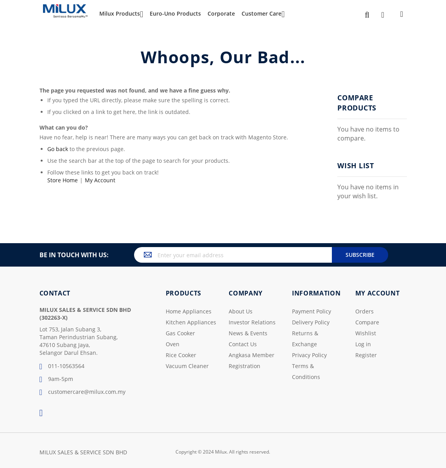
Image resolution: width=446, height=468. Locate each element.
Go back (57, 149)
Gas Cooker (180, 333)
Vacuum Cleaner (187, 366)
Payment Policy (311, 311)
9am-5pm (56, 379)
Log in (363, 344)
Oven (172, 344)
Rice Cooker (181, 355)
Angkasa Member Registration (251, 360)
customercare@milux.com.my (82, 392)
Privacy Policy (309, 355)
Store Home (62, 180)
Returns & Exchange (305, 338)
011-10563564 (61, 366)
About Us (241, 311)
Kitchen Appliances (191, 322)
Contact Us (243, 344)
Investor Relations (252, 322)
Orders (364, 311)
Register (366, 355)
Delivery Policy (311, 322)
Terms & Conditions (306, 371)
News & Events (248, 333)
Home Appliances (188, 311)
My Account (100, 180)
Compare (367, 322)
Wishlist (365, 333)
